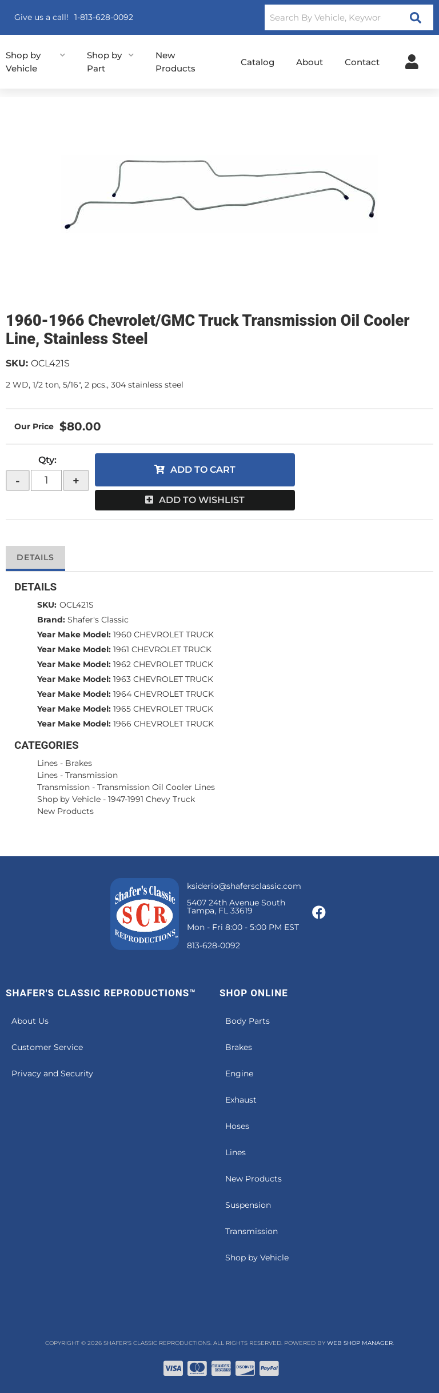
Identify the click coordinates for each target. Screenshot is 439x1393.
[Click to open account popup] (412, 62)
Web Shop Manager (360, 1343)
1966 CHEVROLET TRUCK (163, 724)
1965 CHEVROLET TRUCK (163, 709)
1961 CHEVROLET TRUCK (162, 649)
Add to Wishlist (202, 499)
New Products (65, 811)
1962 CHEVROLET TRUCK (163, 664)
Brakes (78, 763)
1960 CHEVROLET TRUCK (163, 634)
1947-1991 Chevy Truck (151, 799)
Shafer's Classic (98, 619)
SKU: (17, 363)
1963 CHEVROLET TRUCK (163, 679)
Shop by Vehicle (69, 799)
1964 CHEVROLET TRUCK (163, 694)
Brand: (51, 619)
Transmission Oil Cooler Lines (156, 787)
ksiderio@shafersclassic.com (244, 886)
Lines (47, 763)
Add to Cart (203, 469)
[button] (349, 17)
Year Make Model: (74, 634)
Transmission (91, 775)
